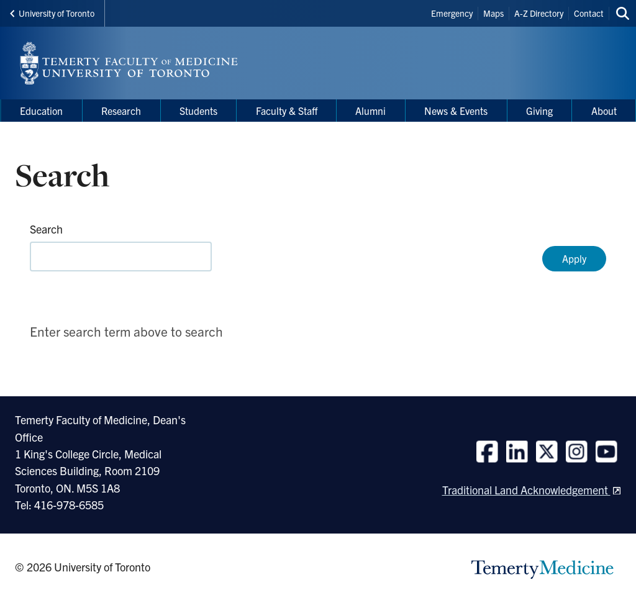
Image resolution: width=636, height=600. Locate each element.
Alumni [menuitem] (370, 110)
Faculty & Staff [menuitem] (286, 110)
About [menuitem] (604, 110)
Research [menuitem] (121, 110)
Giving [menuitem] (539, 110)
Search (46, 229)
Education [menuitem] (41, 110)
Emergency (452, 13)
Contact (589, 13)
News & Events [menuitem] (456, 110)
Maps (493, 13)
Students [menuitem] (198, 110)
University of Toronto (52, 13)
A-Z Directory (538, 13)
